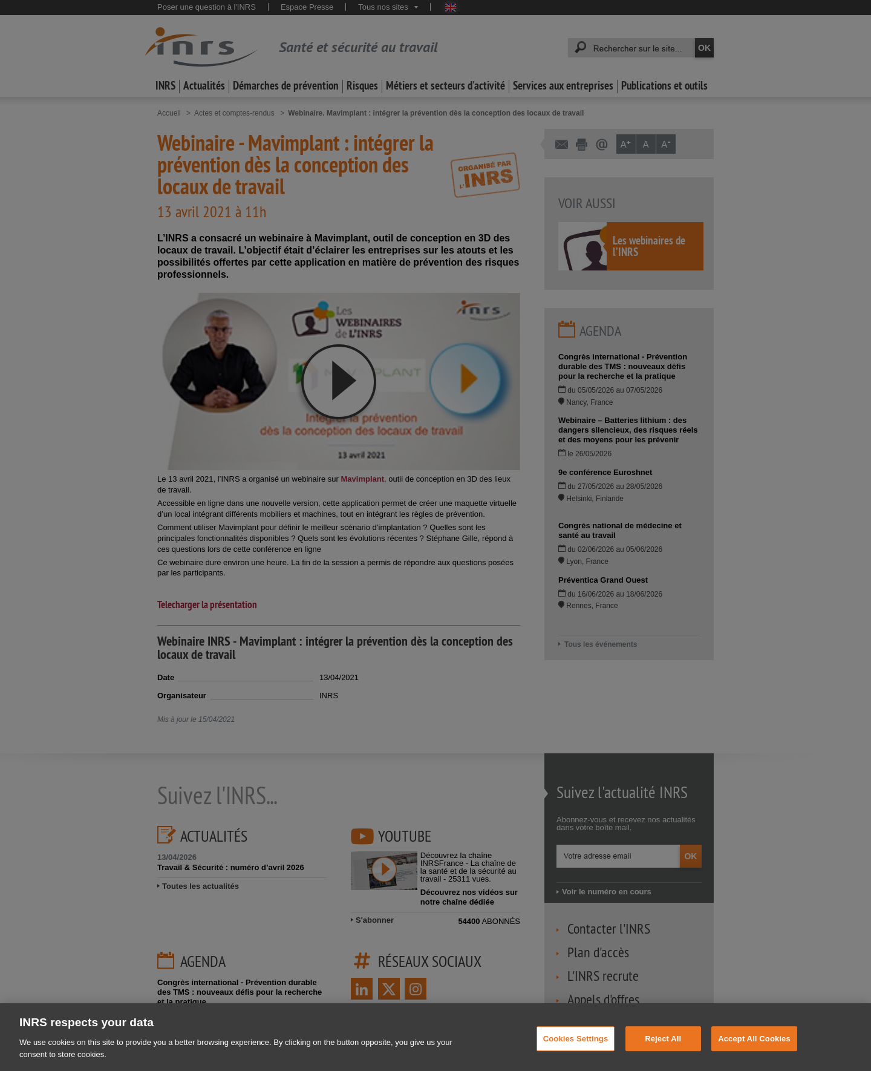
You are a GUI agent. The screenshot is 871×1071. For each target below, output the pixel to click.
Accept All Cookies (754, 1047)
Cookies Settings (575, 1047)
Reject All (663, 1047)
